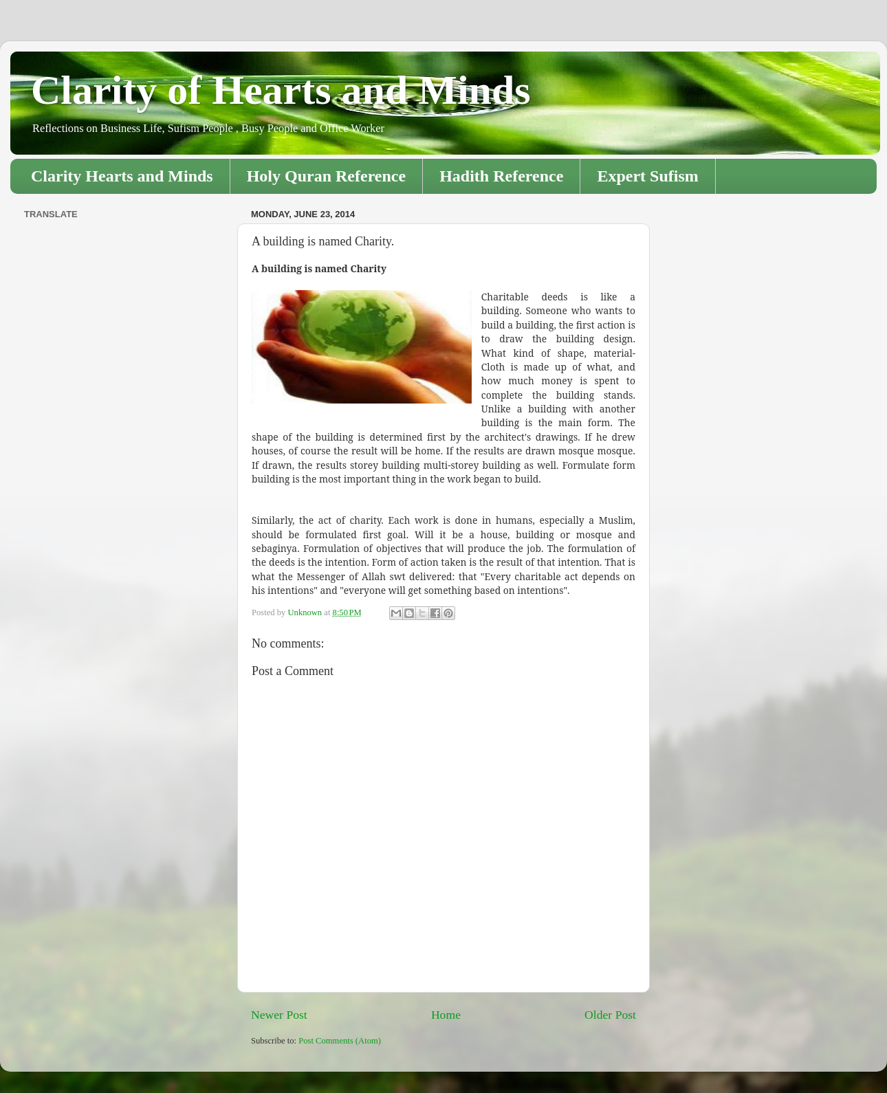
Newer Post (279, 1015)
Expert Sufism (647, 176)
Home (446, 1015)
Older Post (610, 1015)
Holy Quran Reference (326, 176)
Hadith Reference (501, 176)
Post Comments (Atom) (339, 1041)
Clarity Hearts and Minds (122, 176)
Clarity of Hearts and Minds (281, 90)
